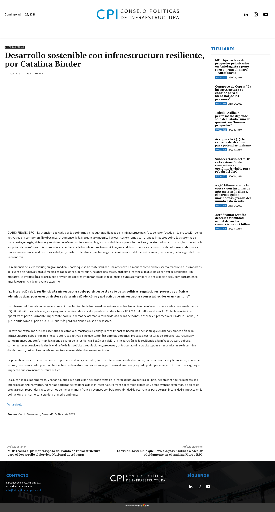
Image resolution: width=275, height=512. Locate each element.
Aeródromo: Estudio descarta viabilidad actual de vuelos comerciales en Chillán (232, 219)
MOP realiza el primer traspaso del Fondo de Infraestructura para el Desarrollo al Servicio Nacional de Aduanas (53, 453)
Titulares (221, 77)
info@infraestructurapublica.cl (23, 490)
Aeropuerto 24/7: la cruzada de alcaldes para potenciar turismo (233, 142)
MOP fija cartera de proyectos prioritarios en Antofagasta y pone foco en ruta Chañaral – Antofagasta (232, 67)
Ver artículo (15, 404)
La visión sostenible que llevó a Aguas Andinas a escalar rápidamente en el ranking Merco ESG (160, 453)
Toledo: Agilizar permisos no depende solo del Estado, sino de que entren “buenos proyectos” (232, 119)
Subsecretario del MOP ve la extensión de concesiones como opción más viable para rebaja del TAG (232, 165)
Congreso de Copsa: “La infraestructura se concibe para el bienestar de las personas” (233, 93)
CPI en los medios (15, 47)
